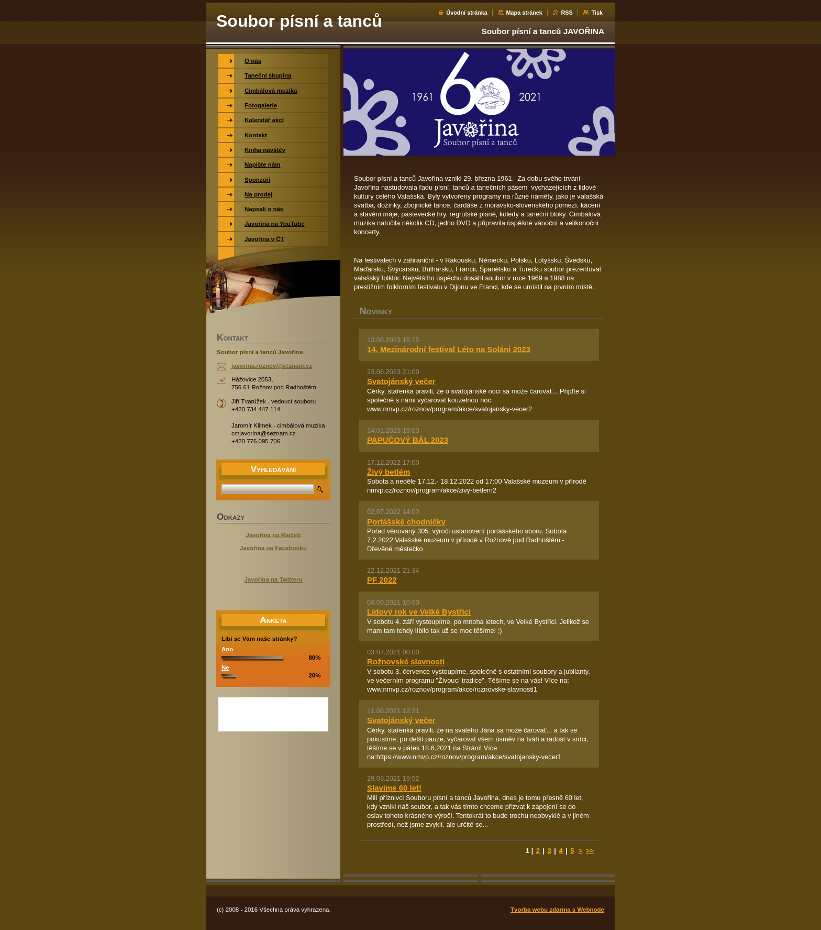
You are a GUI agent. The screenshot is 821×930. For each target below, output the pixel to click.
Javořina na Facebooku (273, 548)
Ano (227, 649)
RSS (566, 12)
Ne (225, 667)
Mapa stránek (524, 12)
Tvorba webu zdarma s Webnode (557, 909)
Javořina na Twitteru (273, 579)
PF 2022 (382, 579)
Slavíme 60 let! (394, 787)
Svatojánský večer (401, 381)
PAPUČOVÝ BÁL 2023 (407, 439)
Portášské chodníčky (406, 521)
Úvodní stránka (466, 12)
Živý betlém (388, 471)
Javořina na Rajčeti (273, 535)
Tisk (597, 12)
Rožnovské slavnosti (406, 661)
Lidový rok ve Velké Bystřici (419, 611)
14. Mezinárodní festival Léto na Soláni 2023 (448, 349)
